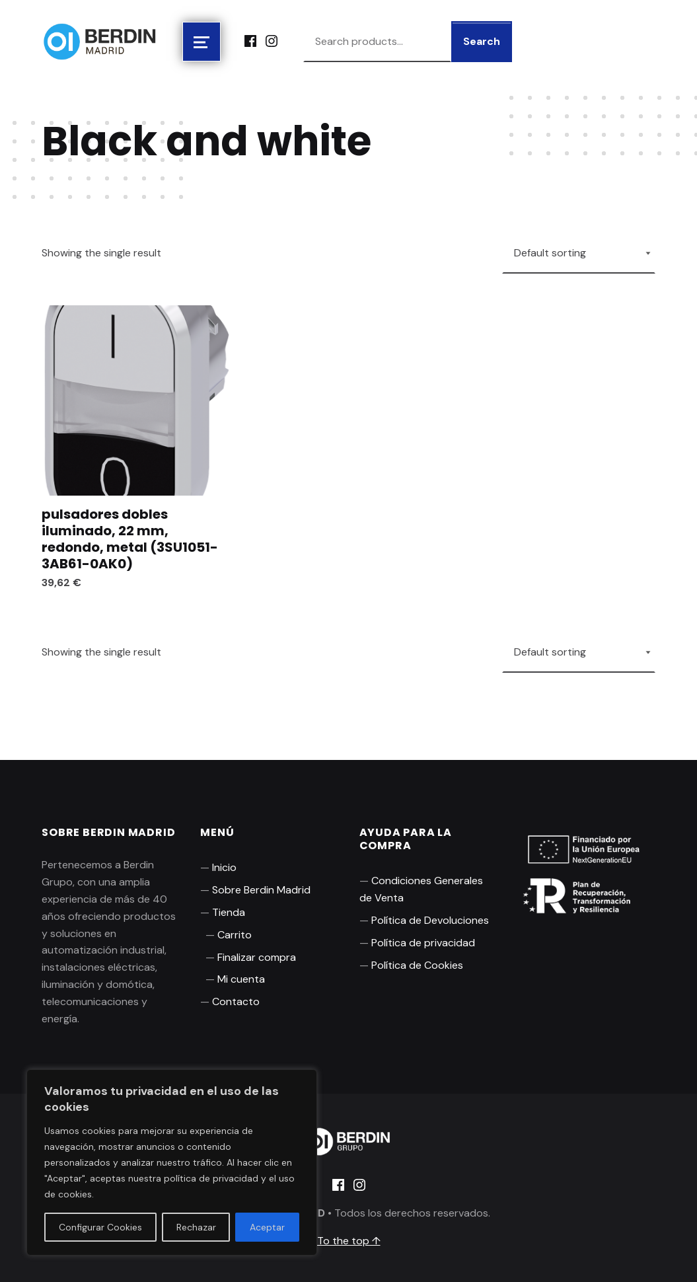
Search (481, 41)
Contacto (236, 1001)
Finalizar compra (256, 957)
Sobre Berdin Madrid (261, 890)
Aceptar (267, 1227)
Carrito (234, 935)
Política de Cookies (417, 965)
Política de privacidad (423, 943)
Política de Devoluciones (430, 920)
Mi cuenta (241, 979)
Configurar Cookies (100, 1227)
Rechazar (196, 1227)
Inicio (224, 867)
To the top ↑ (349, 1241)
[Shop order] (578, 253)
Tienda (228, 912)
